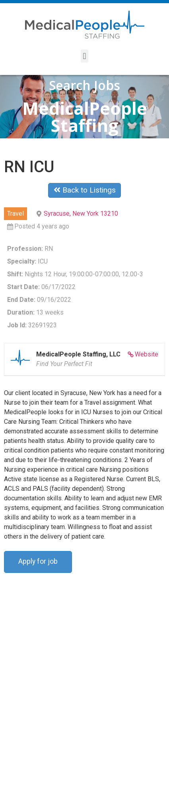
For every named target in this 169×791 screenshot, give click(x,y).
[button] (84, 56)
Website (146, 354)
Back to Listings (85, 190)
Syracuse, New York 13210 (81, 213)
